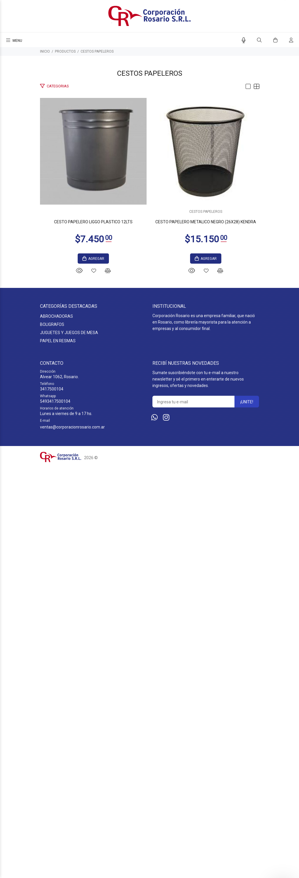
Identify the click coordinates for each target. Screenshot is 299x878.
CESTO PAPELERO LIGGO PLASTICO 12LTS (149, 334)
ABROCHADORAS (56, 728)
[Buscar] (259, 40)
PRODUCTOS (65, 51)
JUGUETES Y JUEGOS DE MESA (69, 744)
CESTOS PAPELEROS (97, 51)
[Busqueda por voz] (243, 40)
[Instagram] (166, 829)
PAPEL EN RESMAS (58, 753)
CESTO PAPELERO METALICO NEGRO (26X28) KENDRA (149, 634)
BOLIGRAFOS (52, 736)
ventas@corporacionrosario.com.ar (72, 839)
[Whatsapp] (154, 829)
